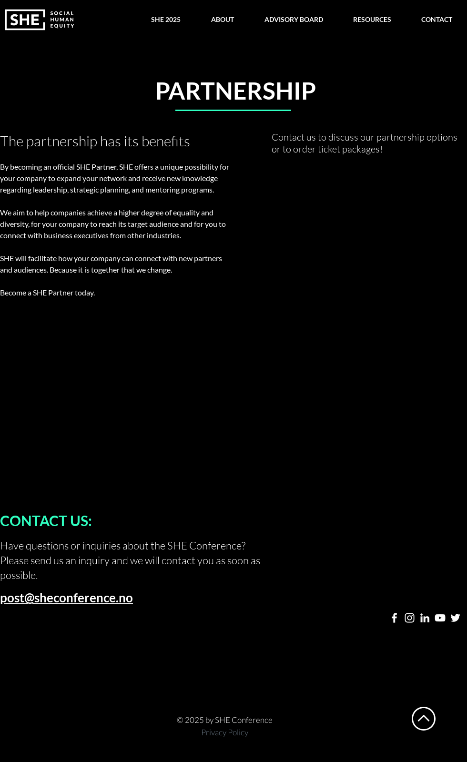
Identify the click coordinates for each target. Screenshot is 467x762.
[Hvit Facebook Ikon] (394, 617)
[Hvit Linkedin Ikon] (424, 617)
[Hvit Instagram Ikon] (409, 617)
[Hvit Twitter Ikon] (455, 617)
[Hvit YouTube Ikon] (440, 617)
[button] (165, 19)
